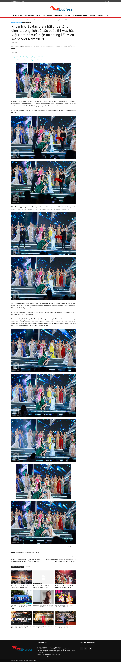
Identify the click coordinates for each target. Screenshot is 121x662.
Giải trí (39, 15)
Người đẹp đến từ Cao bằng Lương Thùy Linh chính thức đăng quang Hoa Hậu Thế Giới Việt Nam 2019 (25, 560)
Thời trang (47, 15)
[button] (108, 15)
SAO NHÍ (93, 15)
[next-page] (15, 631)
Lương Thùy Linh (30, 552)
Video (100, 15)
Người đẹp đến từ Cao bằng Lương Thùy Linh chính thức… (28, 57)
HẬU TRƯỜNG (29, 15)
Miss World (38, 552)
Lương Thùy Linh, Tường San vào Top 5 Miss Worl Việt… (28, 60)
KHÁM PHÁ (67, 15)
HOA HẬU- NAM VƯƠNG (80, 15)
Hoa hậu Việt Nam (20, 552)
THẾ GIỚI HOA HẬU (35, 20)
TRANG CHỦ (17, 15)
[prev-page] (12, 631)
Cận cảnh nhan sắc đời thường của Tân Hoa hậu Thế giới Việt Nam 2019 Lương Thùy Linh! (61, 560)
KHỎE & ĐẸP (58, 15)
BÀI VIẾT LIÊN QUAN (17, 567)
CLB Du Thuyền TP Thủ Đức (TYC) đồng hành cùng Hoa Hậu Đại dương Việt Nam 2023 (21, 606)
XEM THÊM (28, 567)
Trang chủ (13, 20)
